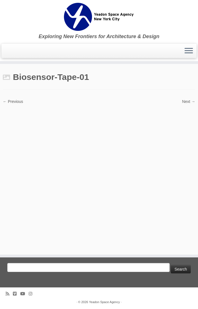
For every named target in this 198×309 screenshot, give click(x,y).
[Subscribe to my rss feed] (9, 294)
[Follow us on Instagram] (32, 294)
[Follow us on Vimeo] (16, 294)
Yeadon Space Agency (104, 302)
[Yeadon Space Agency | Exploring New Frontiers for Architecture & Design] (99, 17)
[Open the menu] (189, 51)
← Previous (13, 101)
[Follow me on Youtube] (24, 294)
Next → (188, 101)
